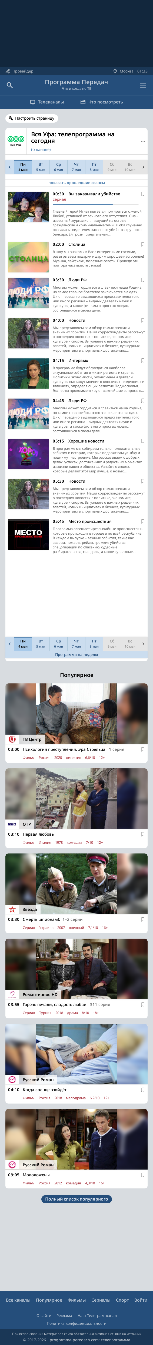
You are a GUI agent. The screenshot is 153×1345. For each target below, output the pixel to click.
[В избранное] (143, 194)
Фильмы (77, 1300)
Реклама (64, 1315)
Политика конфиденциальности (77, 1323)
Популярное (49, 1300)
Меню (143, 141)
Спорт (122, 1300)
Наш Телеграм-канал (97, 1315)
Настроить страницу (34, 118)
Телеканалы (47, 102)
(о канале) (41, 149)
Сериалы (101, 1300)
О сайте (43, 1315)
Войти (140, 1300)
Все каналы (18, 1300)
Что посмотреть (101, 102)
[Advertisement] (76, 597)
